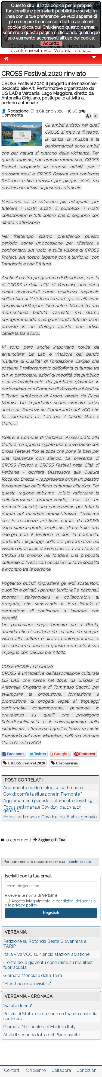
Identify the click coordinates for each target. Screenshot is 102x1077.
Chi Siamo (36, 1070)
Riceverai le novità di (31, 895)
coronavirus (66, 763)
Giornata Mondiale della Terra (32, 975)
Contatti (12, 1070)
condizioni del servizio (76, 901)
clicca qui (31, 27)
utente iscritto (79, 862)
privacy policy (24, 905)
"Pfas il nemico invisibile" (27, 983)
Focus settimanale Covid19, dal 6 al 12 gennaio (50, 816)
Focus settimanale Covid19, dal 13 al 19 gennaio (42, 809)
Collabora (61, 1070)
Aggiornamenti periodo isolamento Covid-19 (47, 800)
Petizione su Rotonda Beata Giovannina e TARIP (44, 944)
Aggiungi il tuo (51, 840)
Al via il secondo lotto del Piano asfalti (41, 1034)
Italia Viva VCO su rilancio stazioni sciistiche (46, 954)
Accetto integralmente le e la (50, 903)
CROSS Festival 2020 (26, 763)
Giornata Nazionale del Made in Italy (39, 1026)
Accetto (51, 43)
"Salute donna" (17, 1005)
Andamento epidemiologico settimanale (43, 787)
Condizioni (86, 1070)
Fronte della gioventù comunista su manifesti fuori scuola (48, 965)
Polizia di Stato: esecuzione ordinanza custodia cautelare (50, 1016)
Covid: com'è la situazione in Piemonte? (42, 794)
